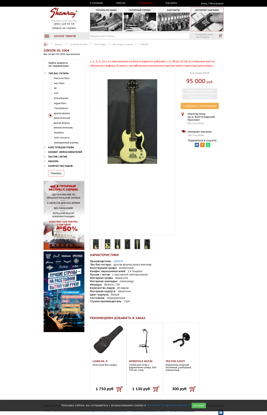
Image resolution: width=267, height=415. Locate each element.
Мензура (53, 161)
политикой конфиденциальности (168, 405)
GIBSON (118, 261)
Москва (61, 3)
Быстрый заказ (199, 97)
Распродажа (145, 3)
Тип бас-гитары (58, 73)
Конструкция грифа (61, 147)
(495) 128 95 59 (64, 24)
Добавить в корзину (199, 91)
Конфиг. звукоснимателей (65, 152)
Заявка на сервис (64, 28)
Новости (120, 3)
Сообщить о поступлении (199, 106)
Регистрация (216, 3)
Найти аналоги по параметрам (58, 64)
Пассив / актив (57, 156)
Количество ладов (60, 166)
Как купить (171, 3)
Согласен (199, 405)
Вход (204, 3)
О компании (96, 3)
